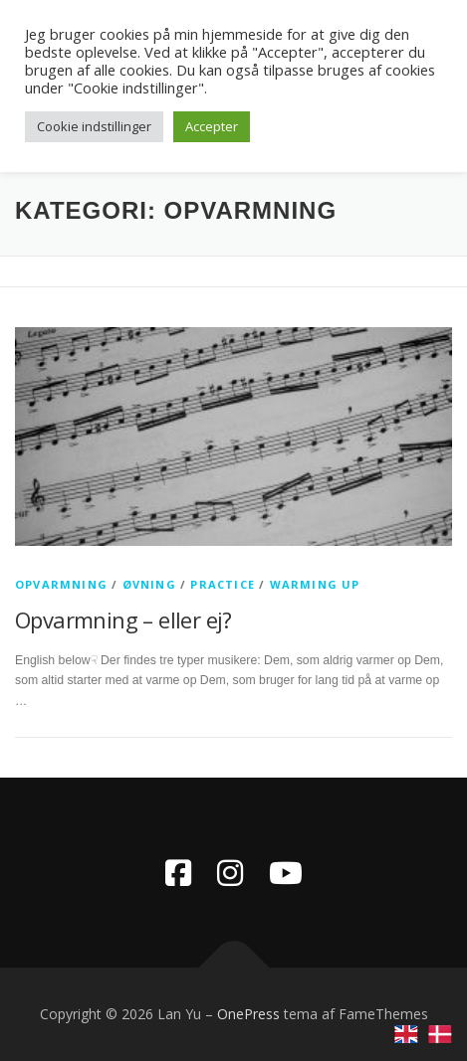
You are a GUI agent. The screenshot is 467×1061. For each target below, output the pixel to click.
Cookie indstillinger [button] (94, 126)
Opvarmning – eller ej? (123, 619)
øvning (149, 584)
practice (222, 584)
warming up (315, 584)
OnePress (248, 1013)
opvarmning (61, 584)
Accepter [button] (211, 126)
